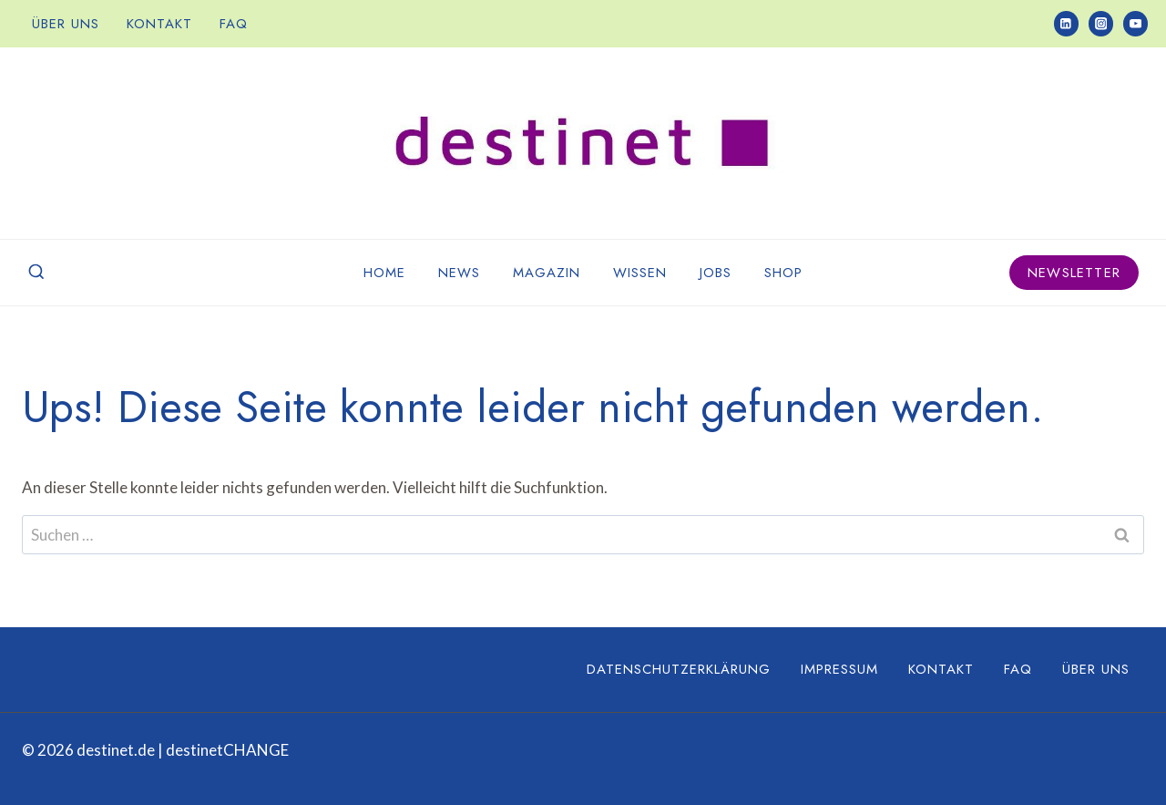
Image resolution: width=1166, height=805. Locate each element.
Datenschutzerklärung (679, 669)
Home (384, 273)
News (459, 273)
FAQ (234, 24)
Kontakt (159, 24)
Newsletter (1074, 273)
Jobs (715, 273)
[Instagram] (1101, 23)
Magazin (546, 273)
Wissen (640, 273)
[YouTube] (1135, 23)
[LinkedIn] (1066, 23)
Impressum (839, 669)
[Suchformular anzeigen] (36, 272)
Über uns (65, 24)
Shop (783, 273)
